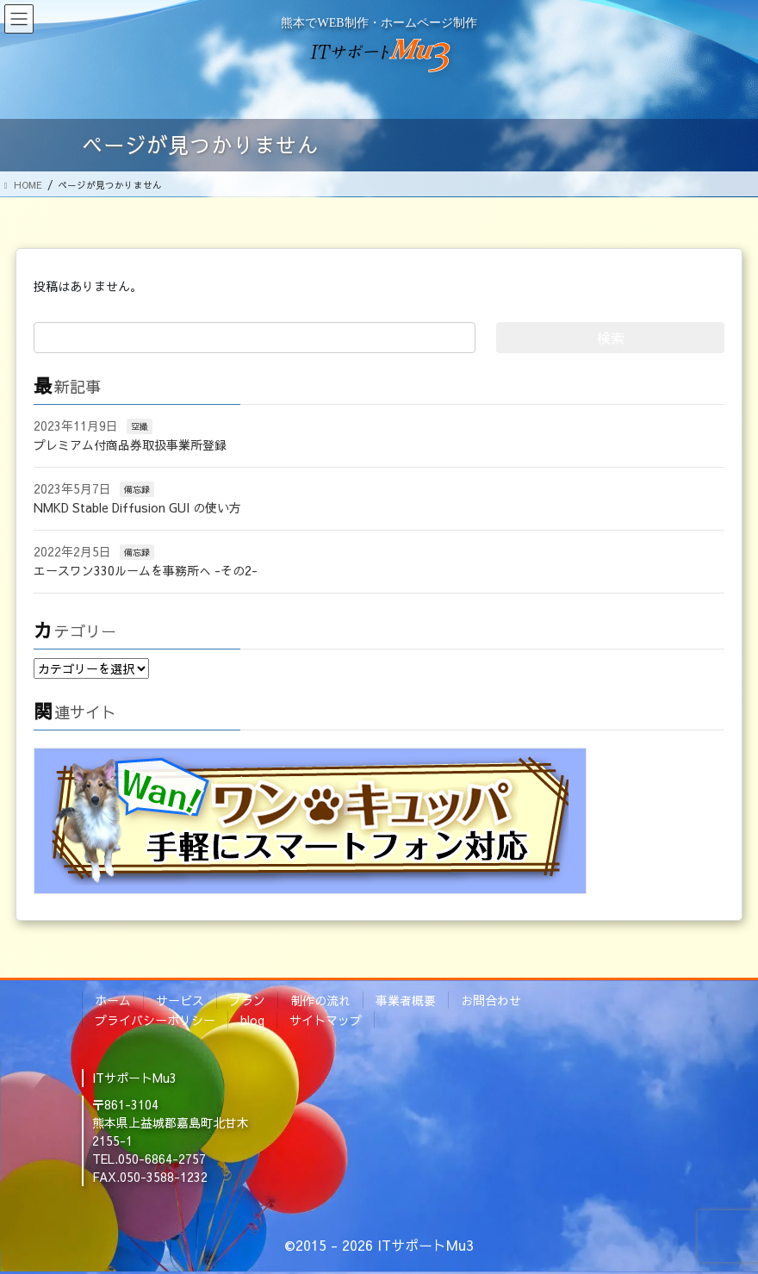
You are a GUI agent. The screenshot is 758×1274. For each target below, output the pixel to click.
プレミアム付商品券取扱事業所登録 (130, 444)
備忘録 (137, 489)
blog (252, 1020)
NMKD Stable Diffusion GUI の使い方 (137, 507)
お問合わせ (491, 1000)
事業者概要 (406, 1000)
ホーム (113, 1000)
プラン (247, 1000)
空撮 (139, 426)
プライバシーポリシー (155, 1020)
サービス (180, 1000)
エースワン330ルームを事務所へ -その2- (146, 570)
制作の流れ (320, 1000)
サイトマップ (325, 1020)
